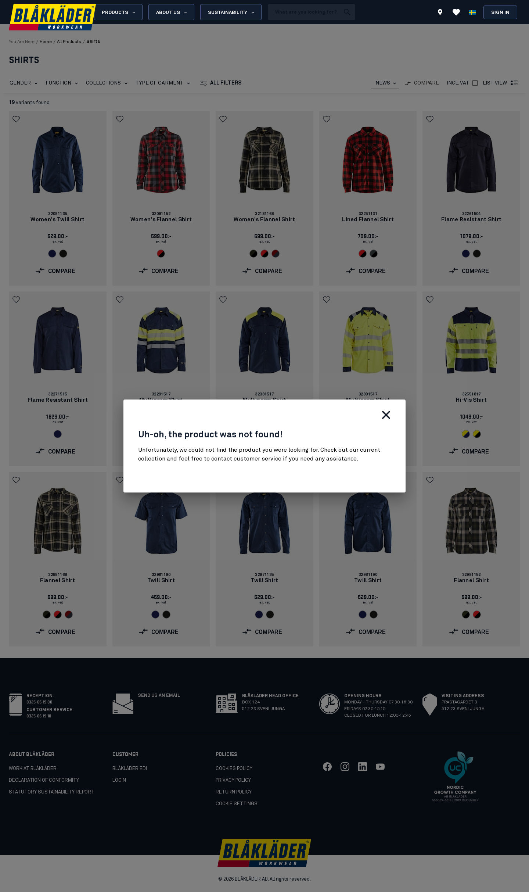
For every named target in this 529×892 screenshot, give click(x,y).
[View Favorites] (456, 12)
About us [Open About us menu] (172, 12)
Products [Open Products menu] (119, 12)
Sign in (500, 12)
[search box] (304, 12)
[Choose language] (472, 12)
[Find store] (440, 13)
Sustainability (231, 12)
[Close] (386, 415)
